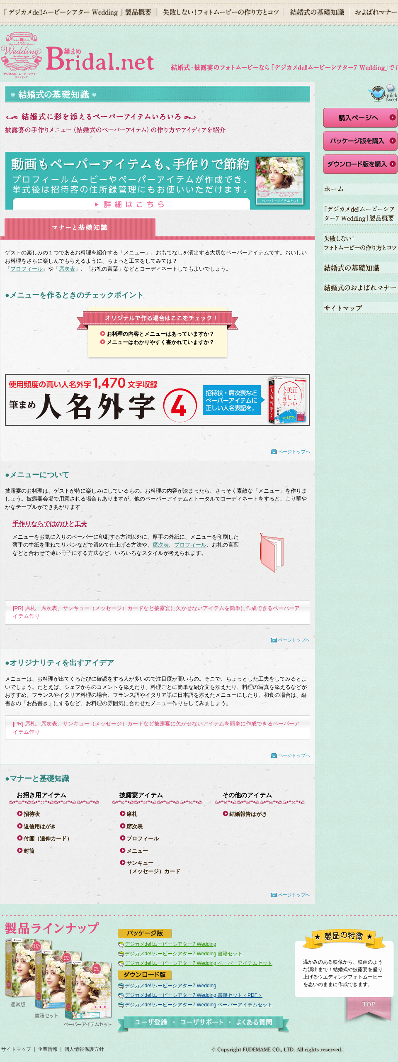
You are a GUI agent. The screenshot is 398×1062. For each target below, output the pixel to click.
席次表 (67, 269)
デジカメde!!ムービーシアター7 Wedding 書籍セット (184, 954)
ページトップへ (294, 451)
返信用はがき (40, 826)
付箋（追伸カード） (48, 838)
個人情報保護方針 (84, 1049)
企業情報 (48, 1049)
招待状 (32, 814)
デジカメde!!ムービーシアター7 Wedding (170, 944)
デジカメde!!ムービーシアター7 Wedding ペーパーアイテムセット (198, 963)
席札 (131, 814)
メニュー (137, 851)
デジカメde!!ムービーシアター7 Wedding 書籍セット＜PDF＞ (193, 995)
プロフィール (26, 269)
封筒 (29, 851)
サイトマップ (16, 1049)
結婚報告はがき (248, 814)
